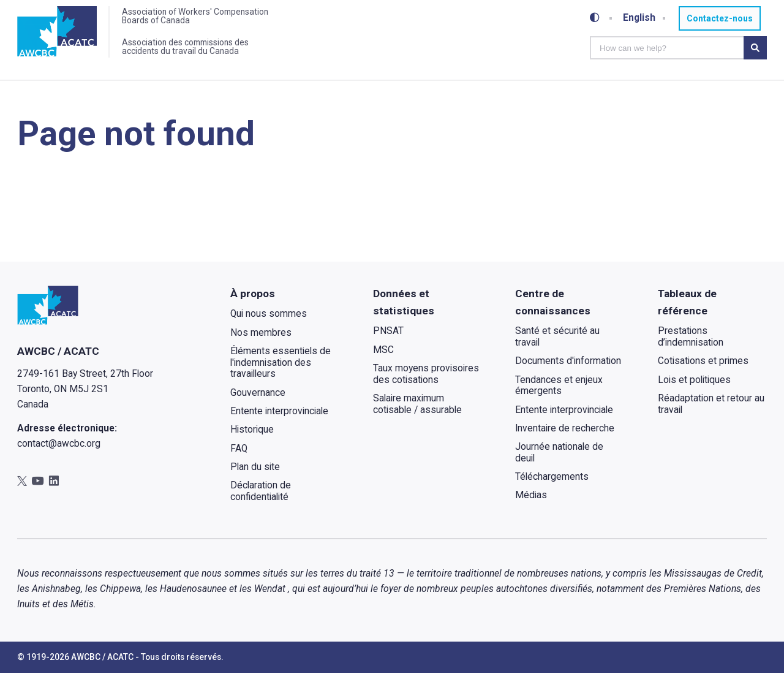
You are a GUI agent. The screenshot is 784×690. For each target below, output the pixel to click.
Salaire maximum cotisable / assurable (416, 421)
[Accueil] (58, 32)
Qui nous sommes (268, 331)
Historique (252, 447)
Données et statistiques (403, 319)
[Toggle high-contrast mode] (595, 18)
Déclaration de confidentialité (260, 509)
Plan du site (255, 484)
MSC (382, 367)
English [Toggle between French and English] (640, 18)
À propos (252, 311)
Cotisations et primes (703, 378)
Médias (531, 512)
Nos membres (261, 349)
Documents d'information (568, 378)
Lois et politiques (694, 397)
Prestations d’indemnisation (690, 354)
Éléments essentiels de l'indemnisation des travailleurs (280, 379)
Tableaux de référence (687, 319)
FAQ (238, 465)
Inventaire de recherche (564, 445)
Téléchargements (552, 494)
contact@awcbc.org (58, 461)
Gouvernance (257, 409)
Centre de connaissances (552, 319)
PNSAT (387, 348)
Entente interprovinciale (279, 428)
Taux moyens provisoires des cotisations (425, 391)
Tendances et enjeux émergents (559, 403)
